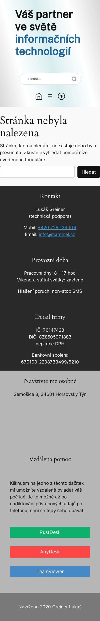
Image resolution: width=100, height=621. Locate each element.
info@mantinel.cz (57, 234)
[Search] (50, 79)
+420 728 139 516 (57, 227)
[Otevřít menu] (50, 96)
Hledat (89, 172)
